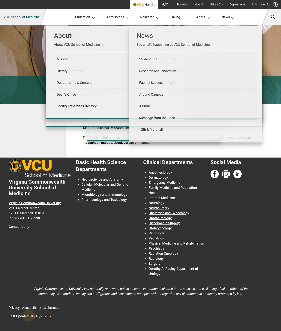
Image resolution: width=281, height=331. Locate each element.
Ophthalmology (160, 218)
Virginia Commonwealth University (35, 203)
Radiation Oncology (163, 253)
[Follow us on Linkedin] (237, 174)
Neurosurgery (159, 208)
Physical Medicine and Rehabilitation (176, 243)
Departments (237, 4)
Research (149, 17)
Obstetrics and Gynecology (169, 213)
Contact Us (17, 227)
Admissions (118, 17)
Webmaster (52, 308)
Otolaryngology (160, 228)
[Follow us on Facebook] (215, 174)
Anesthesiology (160, 172)
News (228, 17)
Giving (178, 17)
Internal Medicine (162, 198)
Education (85, 17)
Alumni (198, 4)
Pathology (156, 233)
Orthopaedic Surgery (164, 223)
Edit (50, 315)
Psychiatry (156, 248)
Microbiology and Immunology (104, 195)
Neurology (156, 203)
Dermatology (158, 177)
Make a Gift (216, 4)
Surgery (154, 264)
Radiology (156, 258)
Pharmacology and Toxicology (104, 200)
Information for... (265, 4)
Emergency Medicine (164, 183)
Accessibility (31, 308)
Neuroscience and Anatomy (102, 179)
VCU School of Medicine (22, 17)
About (203, 17)
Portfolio (182, 4)
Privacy (14, 308)
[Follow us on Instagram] (226, 174)
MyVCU (166, 4)
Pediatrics (156, 238)
